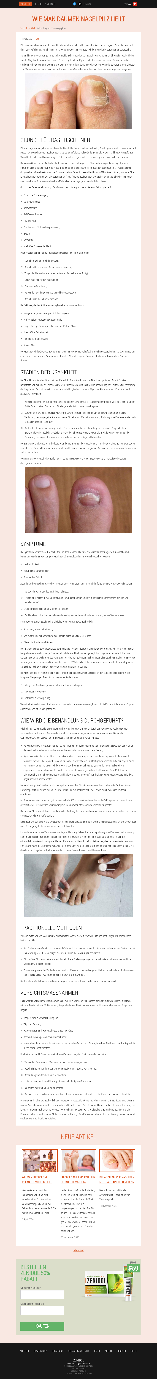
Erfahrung (57, 1350)
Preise (134, 1350)
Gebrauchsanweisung (78, 1350)
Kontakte (121, 1350)
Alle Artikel (78, 1250)
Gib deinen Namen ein (30, 1288)
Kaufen (42, 1326)
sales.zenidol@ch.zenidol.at (78, 1363)
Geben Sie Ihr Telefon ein (32, 1303)
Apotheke (24, 1350)
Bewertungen (40, 1350)
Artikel (108, 1350)
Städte (97, 1350)
